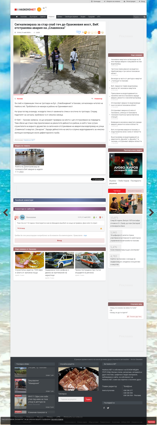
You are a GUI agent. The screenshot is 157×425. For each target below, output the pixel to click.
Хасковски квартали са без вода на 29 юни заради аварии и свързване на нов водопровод (126, 61)
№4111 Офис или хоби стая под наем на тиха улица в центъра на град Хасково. (38, 405)
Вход (59, 240)
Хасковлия (31, 217)
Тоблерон (62, 393)
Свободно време (71, 16)
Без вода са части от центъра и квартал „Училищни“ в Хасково (126, 79)
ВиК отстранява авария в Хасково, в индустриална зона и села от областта (126, 130)
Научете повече (57, 419)
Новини (51, 16)
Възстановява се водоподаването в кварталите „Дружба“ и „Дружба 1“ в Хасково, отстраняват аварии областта (126, 139)
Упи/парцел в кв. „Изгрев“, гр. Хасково (37, 370)
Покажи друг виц (134, 316)
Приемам (151, 422)
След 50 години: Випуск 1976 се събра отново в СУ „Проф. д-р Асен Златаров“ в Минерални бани (125, 223)
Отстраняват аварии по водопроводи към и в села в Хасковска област (125, 104)
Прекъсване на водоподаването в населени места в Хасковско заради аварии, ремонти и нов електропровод (126, 95)
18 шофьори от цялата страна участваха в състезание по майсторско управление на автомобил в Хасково (125, 238)
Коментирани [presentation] (134, 190)
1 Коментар (98, 99)
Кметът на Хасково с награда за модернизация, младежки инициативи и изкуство (125, 262)
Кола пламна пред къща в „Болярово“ (124, 250)
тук (85, 235)
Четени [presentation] (116, 190)
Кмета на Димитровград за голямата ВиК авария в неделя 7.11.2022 (29, 169)
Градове (91, 16)
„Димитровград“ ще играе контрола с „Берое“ (26, 271)
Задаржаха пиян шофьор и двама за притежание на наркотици (87, 272)
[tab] (117, 192)
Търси (88, 399)
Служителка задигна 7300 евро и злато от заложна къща (59, 271)
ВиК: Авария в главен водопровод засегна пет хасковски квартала (124, 87)
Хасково (20, 99)
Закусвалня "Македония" (33, 386)
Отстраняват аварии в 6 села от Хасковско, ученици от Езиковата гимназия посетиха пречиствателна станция (125, 113)
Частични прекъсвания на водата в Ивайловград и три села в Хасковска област (125, 71)
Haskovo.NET (29, 140)
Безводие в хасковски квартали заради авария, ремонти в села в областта (126, 123)
